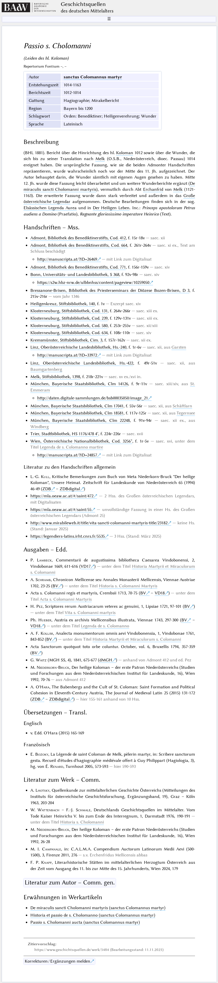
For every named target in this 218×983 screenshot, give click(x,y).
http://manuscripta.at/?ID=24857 (67, 455)
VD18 (160, 593)
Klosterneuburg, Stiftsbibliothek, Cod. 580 (69, 325)
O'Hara (42, 686)
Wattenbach (48, 809)
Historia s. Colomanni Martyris (128, 585)
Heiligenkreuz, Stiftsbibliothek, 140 (62, 303)
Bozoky (41, 754)
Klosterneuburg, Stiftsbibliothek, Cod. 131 (69, 310)
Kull (45, 476)
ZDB (46, 488)
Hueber (44, 620)
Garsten (178, 347)
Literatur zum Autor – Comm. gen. (70, 882)
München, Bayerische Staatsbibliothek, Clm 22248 (80, 420)
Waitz (41, 660)
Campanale (51, 849)
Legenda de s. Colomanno (105, 625)
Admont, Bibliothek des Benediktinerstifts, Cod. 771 (78, 267)
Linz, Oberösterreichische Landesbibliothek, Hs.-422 (81, 363)
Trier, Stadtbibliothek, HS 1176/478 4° (64, 433)
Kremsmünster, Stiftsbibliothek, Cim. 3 (66, 340)
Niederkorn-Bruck (53, 667)
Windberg (39, 426)
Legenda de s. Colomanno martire (71, 447)
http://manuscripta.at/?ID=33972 (67, 355)
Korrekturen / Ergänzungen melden (57, 961)
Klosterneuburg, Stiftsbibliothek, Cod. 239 (69, 318)
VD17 (86, 566)
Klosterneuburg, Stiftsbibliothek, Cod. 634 (69, 332)
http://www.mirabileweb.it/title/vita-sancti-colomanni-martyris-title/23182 (98, 522)
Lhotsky (42, 790)
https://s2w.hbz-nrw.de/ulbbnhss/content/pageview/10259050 (93, 282)
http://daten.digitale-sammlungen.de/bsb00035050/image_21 (92, 398)
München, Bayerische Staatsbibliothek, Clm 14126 (79, 383)
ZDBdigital (70, 488)
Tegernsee (186, 413)
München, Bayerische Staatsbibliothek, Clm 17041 (76, 405)
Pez (39, 606)
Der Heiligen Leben (111, 207)
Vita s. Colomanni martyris (90, 612)
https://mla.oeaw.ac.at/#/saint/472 (61, 495)
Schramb (43, 579)
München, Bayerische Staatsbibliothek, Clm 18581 (76, 413)
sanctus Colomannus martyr (93, 76)
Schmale (83, 809)
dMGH (105, 660)
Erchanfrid (153, 189)
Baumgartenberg (46, 369)
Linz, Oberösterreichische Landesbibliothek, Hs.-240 (78, 347)
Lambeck (44, 560)
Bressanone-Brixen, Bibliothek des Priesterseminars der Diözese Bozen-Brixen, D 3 (110, 290)
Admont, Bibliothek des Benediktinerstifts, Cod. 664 (78, 245)
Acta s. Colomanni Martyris (66, 599)
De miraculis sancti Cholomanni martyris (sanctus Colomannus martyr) (97, 907)
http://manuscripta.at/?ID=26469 (67, 259)
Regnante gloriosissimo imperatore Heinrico (119, 214)
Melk (100, 158)
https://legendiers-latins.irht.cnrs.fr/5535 (67, 536)
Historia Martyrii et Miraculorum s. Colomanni (137, 639)
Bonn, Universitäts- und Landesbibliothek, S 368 (74, 274)
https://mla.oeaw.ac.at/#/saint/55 (60, 509)
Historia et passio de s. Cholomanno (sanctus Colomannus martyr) (92, 915)
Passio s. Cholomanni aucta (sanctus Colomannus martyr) (85, 922)
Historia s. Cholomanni (82, 822)
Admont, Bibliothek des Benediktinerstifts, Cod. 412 (78, 237)
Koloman (124, 152)
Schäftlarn (182, 405)
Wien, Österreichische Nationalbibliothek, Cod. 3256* (81, 441)
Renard (56, 766)
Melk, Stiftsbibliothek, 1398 (55, 376)
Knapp (46, 862)
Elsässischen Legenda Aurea (50, 207)
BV (55, 585)
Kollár (47, 633)
